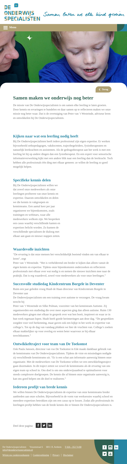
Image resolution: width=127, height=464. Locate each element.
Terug (105, 89)
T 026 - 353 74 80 (73, 447)
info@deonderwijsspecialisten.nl (17, 450)
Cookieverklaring (41, 455)
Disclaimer (68, 455)
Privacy (56, 455)
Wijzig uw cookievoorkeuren (15, 455)
